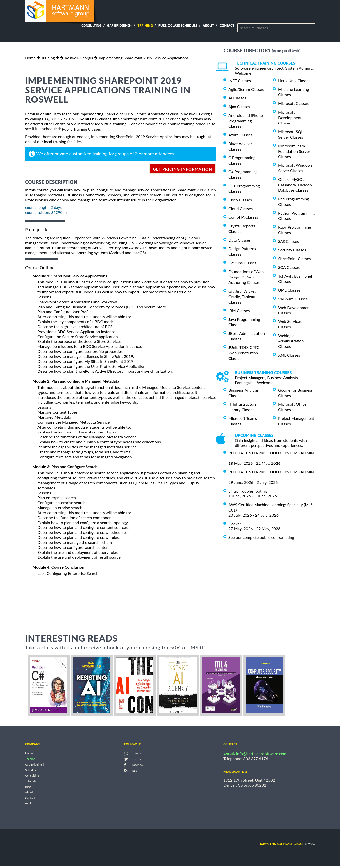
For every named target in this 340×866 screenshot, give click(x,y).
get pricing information (182, 169)
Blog (28, 787)
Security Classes (292, 249)
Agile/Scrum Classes (246, 89)
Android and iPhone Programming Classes (245, 120)
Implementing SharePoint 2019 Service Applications (144, 57)
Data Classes (239, 240)
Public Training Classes (81, 129)
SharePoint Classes (294, 258)
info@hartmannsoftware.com (261, 753)
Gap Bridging (119, 26)
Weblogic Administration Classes (291, 341)
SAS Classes (288, 241)
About (208, 26)
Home (30, 57)
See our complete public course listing (261, 537)
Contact (227, 26)
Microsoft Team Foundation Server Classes (294, 151)
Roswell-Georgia (79, 57)
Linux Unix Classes (294, 80)
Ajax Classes (239, 106)
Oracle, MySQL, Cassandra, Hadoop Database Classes (295, 184)
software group (281, 844)
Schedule (31, 770)
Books (29, 803)
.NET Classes (239, 80)
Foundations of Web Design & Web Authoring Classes (246, 277)
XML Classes (289, 355)
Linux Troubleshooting (247, 491)
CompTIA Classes (243, 217)
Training (145, 26)
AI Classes (237, 97)
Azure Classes (240, 134)
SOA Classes (289, 267)
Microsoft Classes (293, 103)
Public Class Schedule (178, 26)
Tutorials (30, 781)
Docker (234, 523)
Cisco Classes (240, 199)
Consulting (91, 26)
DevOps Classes (242, 262)
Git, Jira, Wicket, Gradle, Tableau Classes (242, 296)
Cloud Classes (240, 208)
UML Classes (289, 290)
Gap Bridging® (34, 764)
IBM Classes (239, 310)
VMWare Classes (293, 298)
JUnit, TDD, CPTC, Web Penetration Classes (244, 353)
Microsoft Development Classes (290, 117)
